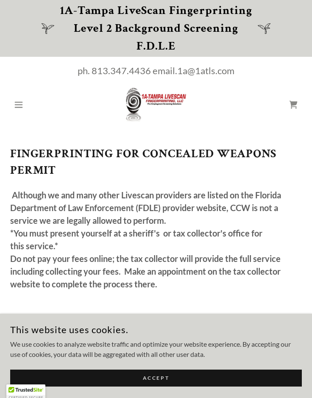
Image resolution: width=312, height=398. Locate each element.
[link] (156, 105)
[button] (32, 104)
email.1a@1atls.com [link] (193, 70)
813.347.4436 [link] (121, 70)
